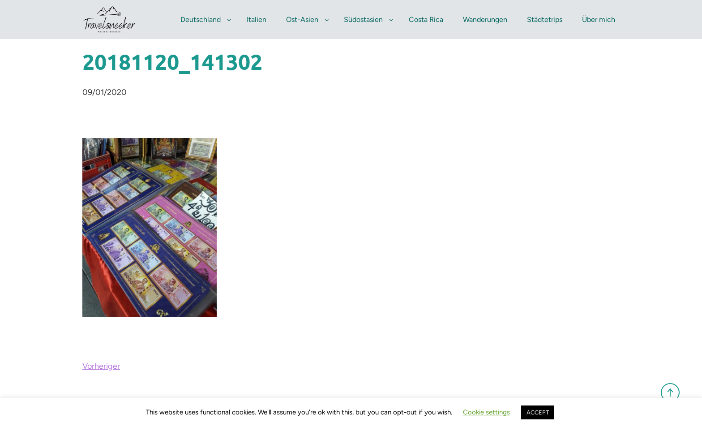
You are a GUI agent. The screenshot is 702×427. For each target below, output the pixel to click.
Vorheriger (101, 366)
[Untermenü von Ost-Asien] (327, 19)
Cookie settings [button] (486, 412)
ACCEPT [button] (537, 412)
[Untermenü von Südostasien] (391, 19)
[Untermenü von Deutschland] (229, 19)
